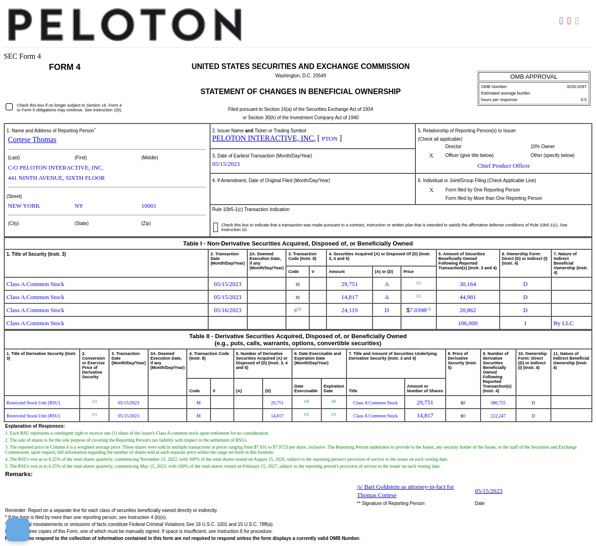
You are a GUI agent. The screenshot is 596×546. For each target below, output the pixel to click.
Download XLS (578, 21)
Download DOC (562, 21)
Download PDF (570, 21)
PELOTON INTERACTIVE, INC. (264, 138)
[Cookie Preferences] (17, 529)
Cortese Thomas (32, 139)
